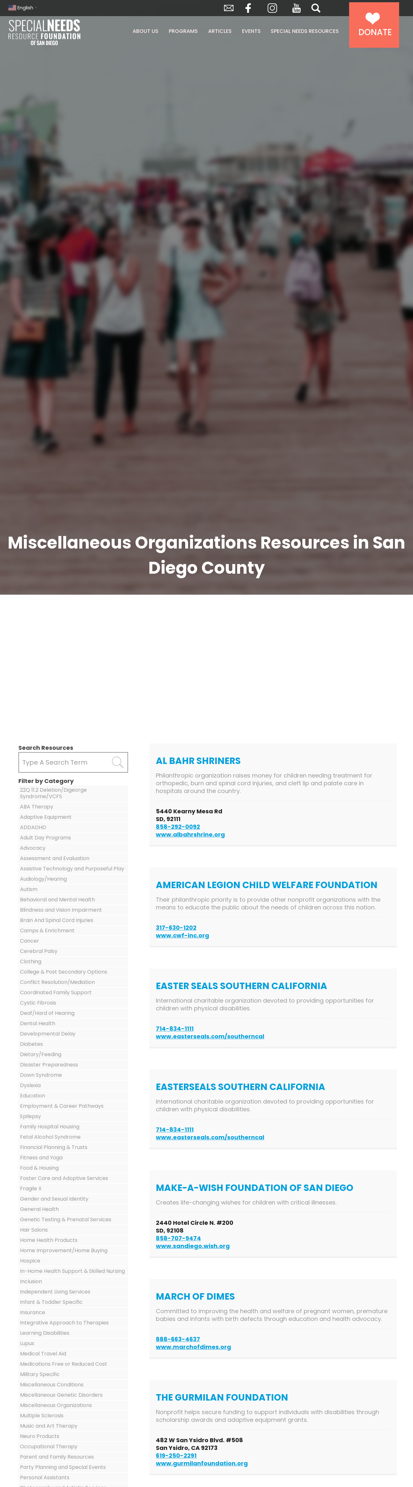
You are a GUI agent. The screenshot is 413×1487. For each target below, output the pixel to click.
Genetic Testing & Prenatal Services (65, 1219)
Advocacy (32, 848)
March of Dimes (195, 1296)
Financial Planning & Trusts (53, 1147)
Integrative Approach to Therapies (64, 1322)
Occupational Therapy (48, 1446)
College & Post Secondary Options (63, 972)
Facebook (248, 8)
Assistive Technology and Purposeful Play (72, 868)
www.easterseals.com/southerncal (210, 1036)
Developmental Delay (48, 1033)
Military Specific (40, 1374)
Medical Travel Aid (43, 1353)
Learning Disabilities (44, 1333)
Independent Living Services (55, 1291)
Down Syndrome (41, 1075)
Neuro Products (39, 1436)
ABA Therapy (36, 806)
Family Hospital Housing (49, 1126)
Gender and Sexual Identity (54, 1199)
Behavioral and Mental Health (57, 899)
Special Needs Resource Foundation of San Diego (60, 32)
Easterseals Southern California (240, 1087)
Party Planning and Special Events (63, 1467)
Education (32, 1095)
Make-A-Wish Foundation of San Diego (254, 1188)
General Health (39, 1209)
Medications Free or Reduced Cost (63, 1364)
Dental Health (37, 1023)
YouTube (296, 8)
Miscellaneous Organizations (56, 1405)
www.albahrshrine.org (190, 834)
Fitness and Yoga (41, 1157)
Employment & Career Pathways (62, 1106)
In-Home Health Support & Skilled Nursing (72, 1271)
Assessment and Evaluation (54, 858)
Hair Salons (34, 1230)
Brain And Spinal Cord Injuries (56, 920)
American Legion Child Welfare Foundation (267, 885)
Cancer (29, 941)
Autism (28, 889)
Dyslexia (30, 1085)
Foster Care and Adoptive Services (64, 1178)
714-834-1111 (175, 1029)
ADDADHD (33, 827)
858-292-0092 (178, 827)
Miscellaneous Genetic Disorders (61, 1395)
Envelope (229, 8)
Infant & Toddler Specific (51, 1302)
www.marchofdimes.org (193, 1347)
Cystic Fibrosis (38, 1002)
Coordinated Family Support (56, 992)
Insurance (32, 1312)
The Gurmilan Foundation (222, 1397)
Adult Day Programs (45, 837)
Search (316, 8)
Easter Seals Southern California (241, 986)
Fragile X (31, 1188)
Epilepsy (30, 1116)
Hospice (30, 1260)
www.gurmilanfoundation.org (202, 1463)
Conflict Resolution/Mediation (57, 982)
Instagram (272, 8)
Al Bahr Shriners (198, 761)
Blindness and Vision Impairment (61, 910)
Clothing (30, 961)
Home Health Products (48, 1240)
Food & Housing (39, 1168)
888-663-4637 (178, 1339)
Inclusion (31, 1281)
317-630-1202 (176, 928)
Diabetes (31, 1044)
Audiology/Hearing (43, 879)
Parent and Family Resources (57, 1457)
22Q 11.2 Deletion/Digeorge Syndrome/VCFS (53, 793)
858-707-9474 (178, 1238)
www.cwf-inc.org (182, 935)
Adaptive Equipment (46, 817)
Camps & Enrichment (47, 930)
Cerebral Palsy (38, 951)
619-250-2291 (176, 1456)
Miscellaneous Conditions (52, 1384)
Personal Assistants (44, 1477)
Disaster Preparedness (49, 1064)
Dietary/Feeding (40, 1054)
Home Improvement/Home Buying (63, 1250)
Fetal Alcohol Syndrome (50, 1137)
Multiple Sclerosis (42, 1415)
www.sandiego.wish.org (193, 1246)
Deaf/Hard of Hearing (47, 1013)
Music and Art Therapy (48, 1426)
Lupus (27, 1343)
